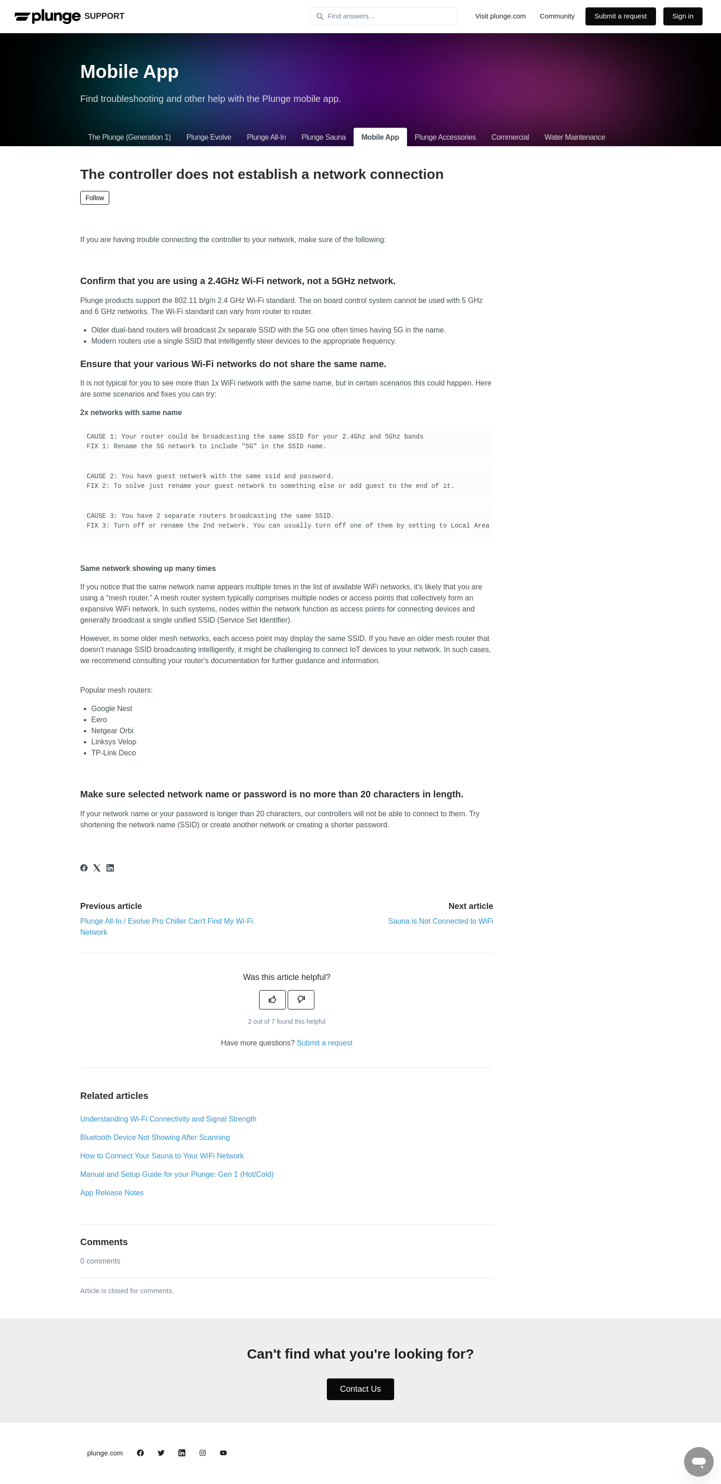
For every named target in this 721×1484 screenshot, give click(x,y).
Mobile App (380, 137)
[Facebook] (84, 869)
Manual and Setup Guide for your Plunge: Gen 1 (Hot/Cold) (177, 1174)
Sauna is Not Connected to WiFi (440, 921)
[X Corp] (96, 869)
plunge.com (105, 1453)
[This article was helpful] (272, 999)
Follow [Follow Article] (95, 198)
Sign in (682, 16)
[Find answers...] (383, 16)
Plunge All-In (266, 137)
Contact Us (360, 1389)
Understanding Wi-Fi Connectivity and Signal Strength (168, 1119)
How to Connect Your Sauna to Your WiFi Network (162, 1156)
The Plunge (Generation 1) (129, 137)
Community (557, 16)
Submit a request (620, 16)
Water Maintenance (574, 137)
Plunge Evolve (208, 137)
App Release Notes (112, 1193)
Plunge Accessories (445, 137)
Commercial (510, 137)
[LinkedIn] (110, 869)
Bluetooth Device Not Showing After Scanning (155, 1137)
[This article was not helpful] (301, 999)
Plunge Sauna (323, 137)
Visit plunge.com (500, 16)
